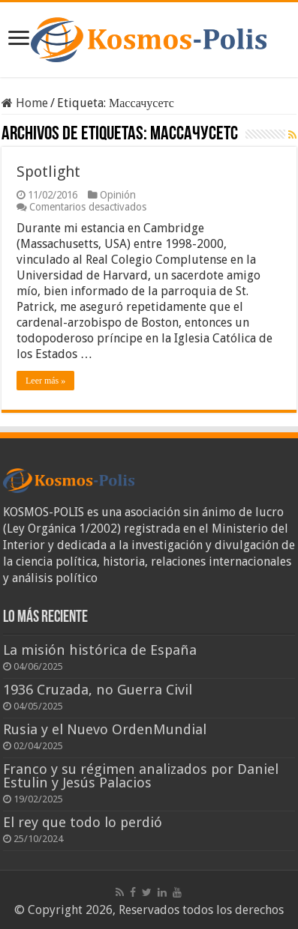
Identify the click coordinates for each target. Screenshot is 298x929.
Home (25, 103)
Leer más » (45, 380)
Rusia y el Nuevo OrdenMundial (104, 729)
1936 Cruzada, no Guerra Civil (97, 689)
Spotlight (48, 172)
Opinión (118, 195)
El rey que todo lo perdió (82, 822)
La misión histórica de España (100, 650)
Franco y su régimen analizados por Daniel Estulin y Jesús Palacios (140, 775)
